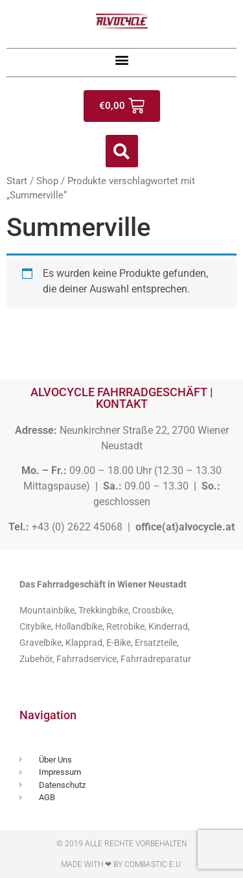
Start (16, 181)
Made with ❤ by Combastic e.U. (122, 864)
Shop (47, 181)
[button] (121, 59)
